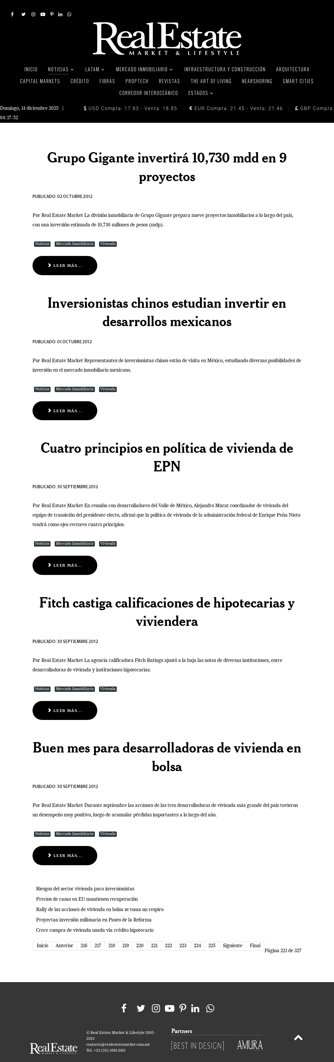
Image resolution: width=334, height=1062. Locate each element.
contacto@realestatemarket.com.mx (118, 1031)
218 (111, 932)
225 (211, 932)
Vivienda (108, 231)
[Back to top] (298, 1025)
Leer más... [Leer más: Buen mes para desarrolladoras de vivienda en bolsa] (65, 842)
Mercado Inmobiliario (75, 231)
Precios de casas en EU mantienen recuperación (87, 886)
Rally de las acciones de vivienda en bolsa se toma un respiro (99, 896)
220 (140, 932)
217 (98, 932)
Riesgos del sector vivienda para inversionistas (85, 876)
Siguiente (232, 932)
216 (84, 932)
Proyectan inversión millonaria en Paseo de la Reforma (94, 907)
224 (197, 932)
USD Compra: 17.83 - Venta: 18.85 (130, 95)
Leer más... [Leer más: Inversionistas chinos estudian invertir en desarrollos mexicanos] (65, 397)
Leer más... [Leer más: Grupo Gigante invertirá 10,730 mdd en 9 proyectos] (65, 252)
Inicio (42, 932)
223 (183, 932)
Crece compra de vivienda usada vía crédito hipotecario (94, 917)
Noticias (42, 231)
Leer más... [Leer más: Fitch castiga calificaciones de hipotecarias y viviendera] (65, 697)
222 (168, 932)
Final (255, 932)
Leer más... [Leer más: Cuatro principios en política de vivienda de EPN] (65, 551)
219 (125, 932)
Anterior (64, 932)
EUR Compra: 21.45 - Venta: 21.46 (236, 95)
